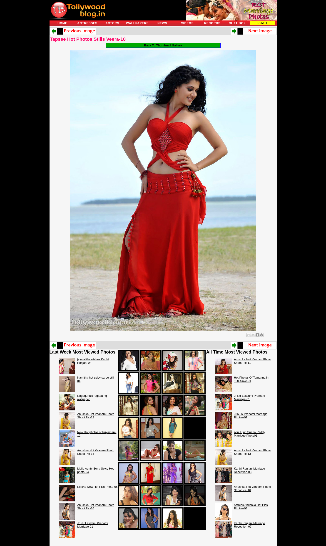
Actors (112, 23)
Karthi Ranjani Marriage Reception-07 (249, 524)
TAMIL (262, 23)
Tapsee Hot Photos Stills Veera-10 (88, 39)
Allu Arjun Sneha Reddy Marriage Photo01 (249, 433)
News (162, 23)
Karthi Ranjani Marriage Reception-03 (249, 470)
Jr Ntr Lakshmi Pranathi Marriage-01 (92, 524)
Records (212, 23)
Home (62, 23)
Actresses (87, 23)
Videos (187, 23)
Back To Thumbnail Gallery (163, 45)
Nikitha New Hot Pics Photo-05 (97, 486)
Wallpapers (137, 23)
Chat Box (237, 23)
